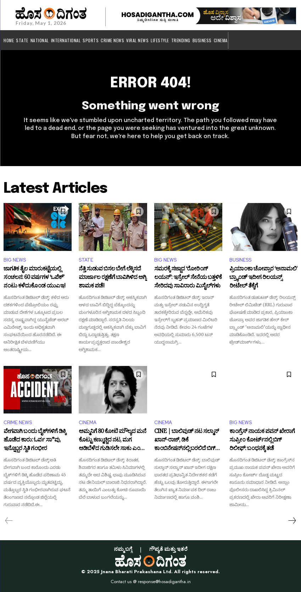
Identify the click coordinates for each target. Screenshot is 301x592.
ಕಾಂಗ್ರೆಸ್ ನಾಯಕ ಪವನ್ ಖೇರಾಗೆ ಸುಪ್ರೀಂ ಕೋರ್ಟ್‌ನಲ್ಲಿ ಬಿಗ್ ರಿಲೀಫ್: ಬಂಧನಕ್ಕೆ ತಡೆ (262, 440)
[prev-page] (9, 520)
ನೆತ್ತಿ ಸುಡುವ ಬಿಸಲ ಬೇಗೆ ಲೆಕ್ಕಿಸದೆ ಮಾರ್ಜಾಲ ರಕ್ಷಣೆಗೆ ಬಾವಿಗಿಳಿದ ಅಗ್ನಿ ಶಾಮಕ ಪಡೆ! (112, 277)
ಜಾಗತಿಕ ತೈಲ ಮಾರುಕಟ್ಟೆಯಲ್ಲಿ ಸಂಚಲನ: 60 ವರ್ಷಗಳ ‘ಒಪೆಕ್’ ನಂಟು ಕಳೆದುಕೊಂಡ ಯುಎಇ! (34, 277)
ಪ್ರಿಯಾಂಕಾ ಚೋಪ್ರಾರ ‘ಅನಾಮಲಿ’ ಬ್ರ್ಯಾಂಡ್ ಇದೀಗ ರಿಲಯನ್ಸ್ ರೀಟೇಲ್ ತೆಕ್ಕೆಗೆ (263, 277)
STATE (86, 260)
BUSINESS (240, 260)
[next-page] (291, 520)
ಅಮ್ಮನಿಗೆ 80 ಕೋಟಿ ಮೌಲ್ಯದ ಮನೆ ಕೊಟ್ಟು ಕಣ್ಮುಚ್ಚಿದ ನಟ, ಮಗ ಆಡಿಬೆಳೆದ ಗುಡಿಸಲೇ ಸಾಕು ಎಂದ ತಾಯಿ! (112, 440)
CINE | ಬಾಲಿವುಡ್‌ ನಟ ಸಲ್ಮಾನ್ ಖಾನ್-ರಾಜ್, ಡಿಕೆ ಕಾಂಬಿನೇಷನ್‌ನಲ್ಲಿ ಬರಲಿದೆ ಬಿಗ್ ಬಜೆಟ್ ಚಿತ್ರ (186, 440)
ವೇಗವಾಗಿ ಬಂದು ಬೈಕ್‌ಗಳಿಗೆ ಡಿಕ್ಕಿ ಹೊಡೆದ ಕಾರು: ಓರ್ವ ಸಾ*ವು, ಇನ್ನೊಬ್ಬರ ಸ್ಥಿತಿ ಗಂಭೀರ (35, 440)
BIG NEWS (15, 260)
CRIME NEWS (18, 423)
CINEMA (87, 423)
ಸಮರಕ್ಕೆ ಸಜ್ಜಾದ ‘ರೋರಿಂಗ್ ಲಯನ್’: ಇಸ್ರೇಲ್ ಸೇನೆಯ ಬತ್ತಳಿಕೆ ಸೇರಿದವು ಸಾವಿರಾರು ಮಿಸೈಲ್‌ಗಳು (188, 277)
